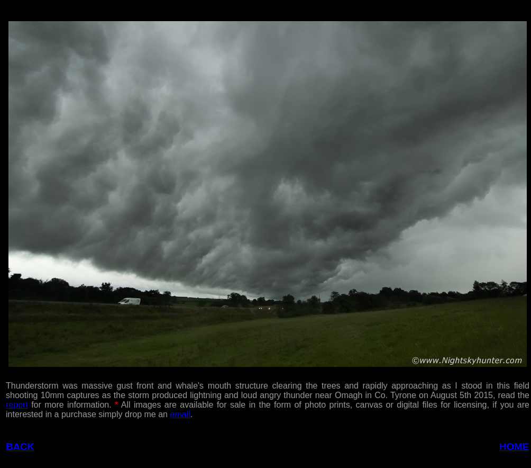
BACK (20, 446)
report (17, 404)
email (180, 414)
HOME (514, 446)
